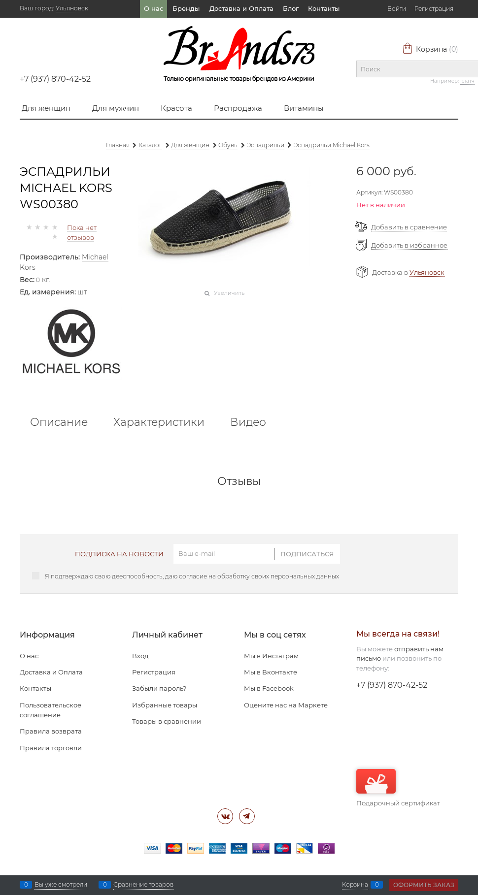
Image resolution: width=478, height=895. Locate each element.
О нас (153, 8)
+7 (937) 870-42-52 (55, 79)
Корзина (430, 49)
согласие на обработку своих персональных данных (259, 576)
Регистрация (433, 8)
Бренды (186, 8)
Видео (248, 422)
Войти (396, 8)
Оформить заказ (423, 885)
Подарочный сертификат (398, 788)
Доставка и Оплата (241, 8)
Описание (59, 422)
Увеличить (229, 292)
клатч (467, 81)
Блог (291, 8)
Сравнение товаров (143, 885)
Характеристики (159, 422)
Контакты (324, 8)
